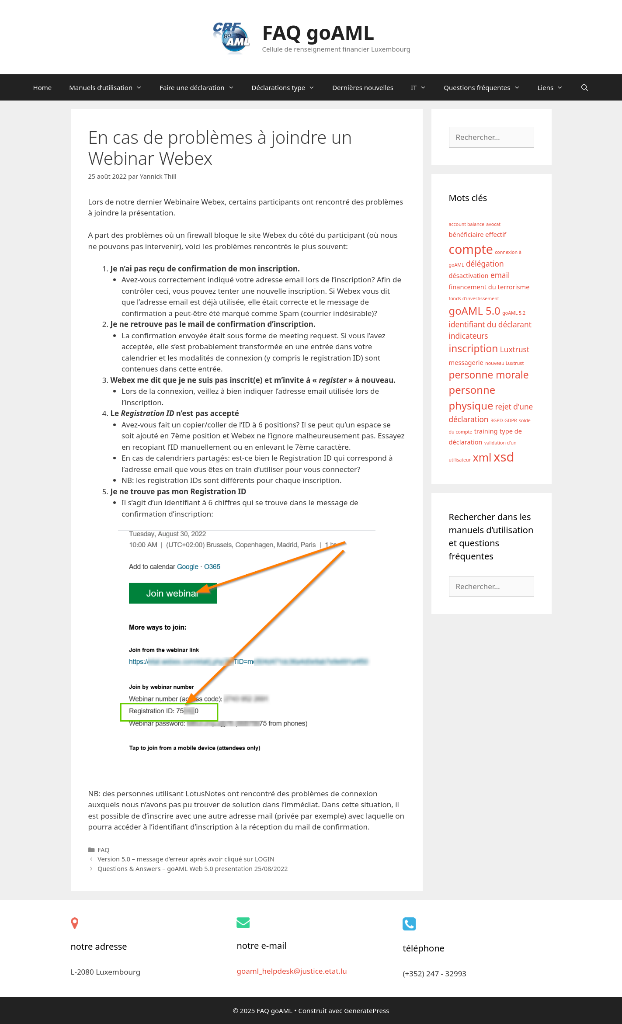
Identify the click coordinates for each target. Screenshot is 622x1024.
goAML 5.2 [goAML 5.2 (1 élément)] (513, 313)
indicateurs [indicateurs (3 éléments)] (468, 336)
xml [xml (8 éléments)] (482, 457)
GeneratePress (366, 1010)
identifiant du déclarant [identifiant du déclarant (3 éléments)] (490, 324)
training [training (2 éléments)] (486, 431)
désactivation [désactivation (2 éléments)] (469, 275)
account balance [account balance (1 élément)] (466, 224)
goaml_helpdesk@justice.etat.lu (291, 971)
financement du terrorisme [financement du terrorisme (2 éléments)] (489, 286)
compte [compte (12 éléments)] (471, 249)
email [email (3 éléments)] (500, 275)
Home (42, 87)
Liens (555, 87)
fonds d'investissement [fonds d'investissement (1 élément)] (474, 298)
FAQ (103, 850)
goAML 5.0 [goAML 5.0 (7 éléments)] (474, 311)
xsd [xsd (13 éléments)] (503, 456)
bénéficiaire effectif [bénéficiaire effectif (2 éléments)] (477, 234)
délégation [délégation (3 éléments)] (485, 264)
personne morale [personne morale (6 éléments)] (489, 375)
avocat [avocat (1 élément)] (493, 224)
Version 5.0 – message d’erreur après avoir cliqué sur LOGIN (186, 859)
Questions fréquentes (486, 87)
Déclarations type (288, 87)
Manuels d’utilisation (110, 87)
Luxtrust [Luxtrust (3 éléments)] (514, 349)
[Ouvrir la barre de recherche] (585, 87)
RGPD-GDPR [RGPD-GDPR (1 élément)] (503, 420)
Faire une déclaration (201, 87)
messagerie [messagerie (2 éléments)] (466, 362)
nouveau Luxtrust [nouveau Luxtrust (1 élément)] (504, 363)
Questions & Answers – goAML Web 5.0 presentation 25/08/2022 (192, 868)
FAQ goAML (318, 32)
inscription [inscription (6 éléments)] (473, 348)
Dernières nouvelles (362, 87)
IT (423, 87)
